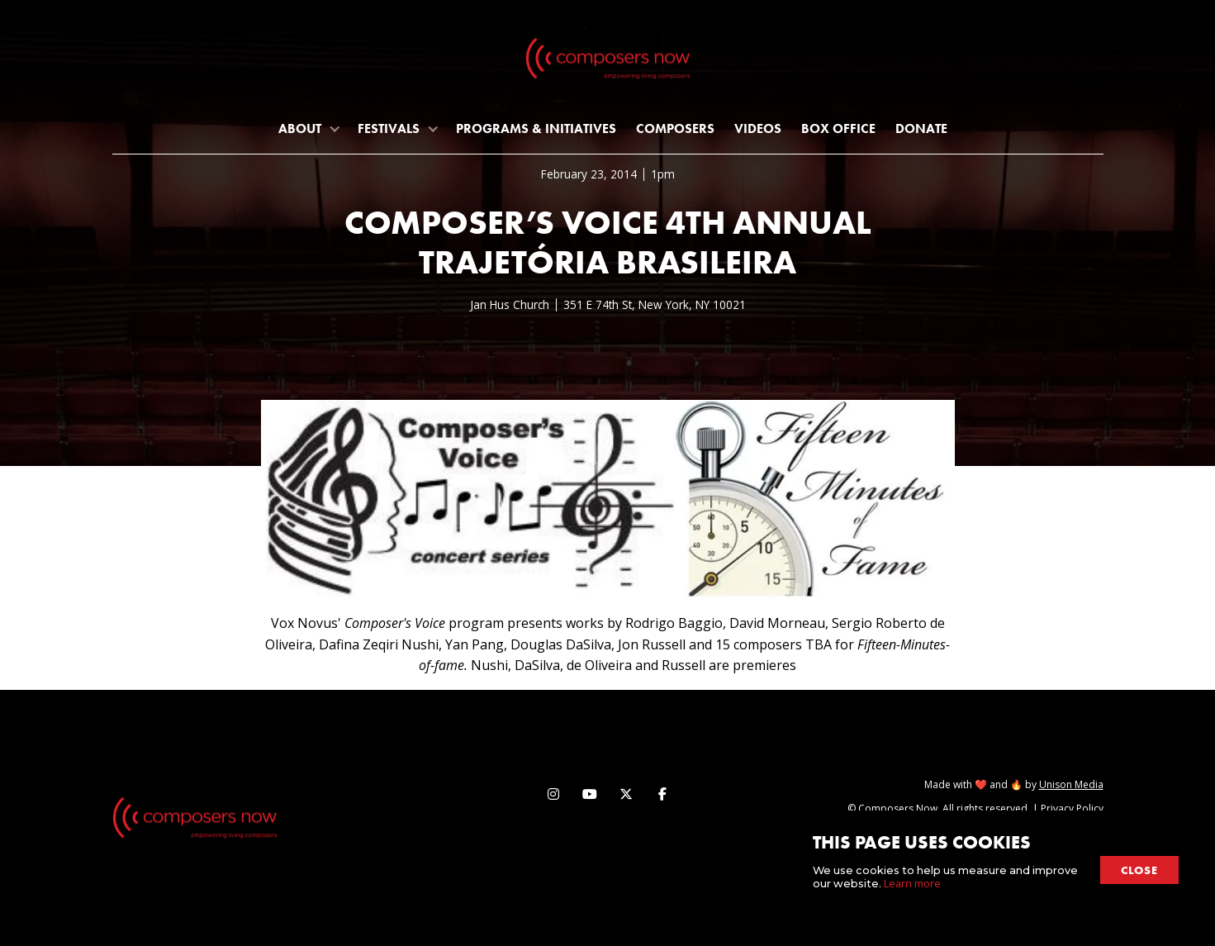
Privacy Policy (1072, 808)
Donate (921, 128)
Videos (757, 128)
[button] (308, 128)
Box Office (838, 128)
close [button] (1139, 870)
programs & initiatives (536, 128)
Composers (675, 128)
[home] (608, 62)
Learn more (912, 883)
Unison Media (1071, 784)
